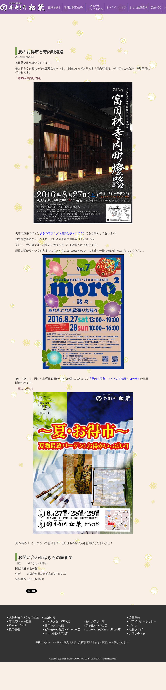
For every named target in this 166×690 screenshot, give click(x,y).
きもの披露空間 (138, 7)
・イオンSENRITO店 (55, 633)
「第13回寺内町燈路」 (29, 78)
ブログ (133, 625)
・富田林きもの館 (53, 625)
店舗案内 (49, 617)
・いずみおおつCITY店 (56, 621)
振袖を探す (54, 7)
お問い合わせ (137, 633)
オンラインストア (116, 7)
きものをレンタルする (95, 7)
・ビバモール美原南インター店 (61, 629)
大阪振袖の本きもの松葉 (24, 617)
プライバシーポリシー (142, 621)
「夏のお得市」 (24, 388)
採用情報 (14, 629)
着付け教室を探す (74, 7)
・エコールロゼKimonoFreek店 (102, 629)
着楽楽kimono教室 (20, 621)
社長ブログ (136, 629)
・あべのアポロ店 (94, 621)
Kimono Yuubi (17, 625)
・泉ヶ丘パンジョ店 (95, 625)
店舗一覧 (156, 7)
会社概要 (134, 617)
